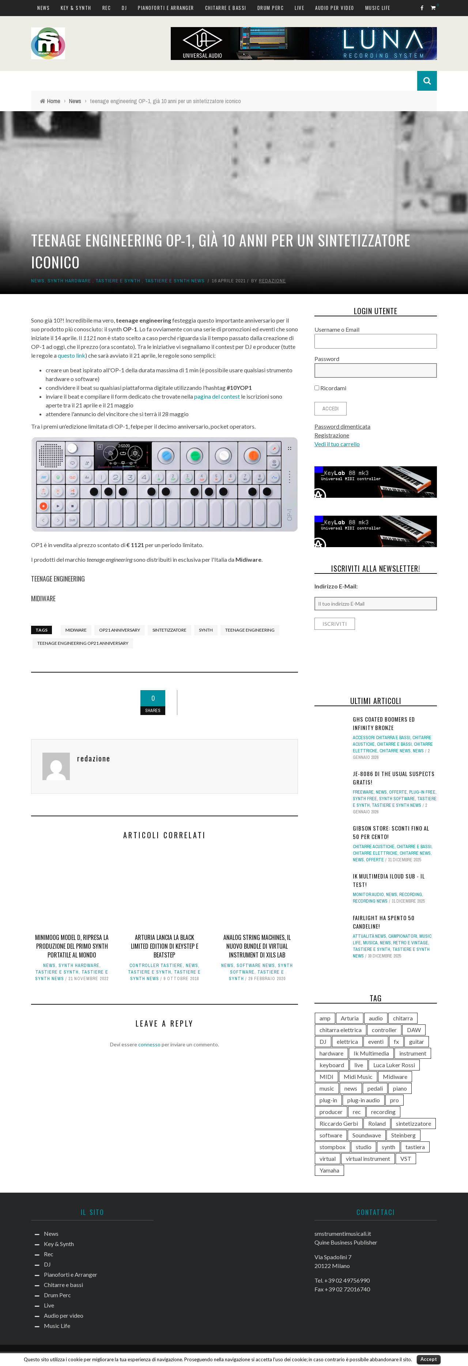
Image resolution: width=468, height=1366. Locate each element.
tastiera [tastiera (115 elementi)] (415, 1146)
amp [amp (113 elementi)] (325, 1018)
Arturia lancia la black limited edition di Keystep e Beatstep (164, 946)
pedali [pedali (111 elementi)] (375, 1088)
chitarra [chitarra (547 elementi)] (403, 1018)
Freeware (363, 792)
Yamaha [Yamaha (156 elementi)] (329, 1170)
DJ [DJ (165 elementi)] (323, 1041)
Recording (410, 895)
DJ (124, 7)
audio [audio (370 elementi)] (376, 1018)
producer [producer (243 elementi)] (331, 1111)
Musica (370, 943)
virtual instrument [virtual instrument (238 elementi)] (368, 1158)
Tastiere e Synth (117, 281)
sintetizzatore (169, 630)
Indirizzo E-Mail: (336, 586)
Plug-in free (422, 792)
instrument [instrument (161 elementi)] (412, 1053)
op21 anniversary (119, 630)
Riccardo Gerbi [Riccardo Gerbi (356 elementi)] (339, 1123)
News (43, 7)
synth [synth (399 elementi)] (388, 1146)
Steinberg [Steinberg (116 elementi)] (403, 1135)
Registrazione (331, 435)
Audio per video (334, 7)
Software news (256, 965)
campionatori (402, 936)
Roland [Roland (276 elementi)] (377, 1123)
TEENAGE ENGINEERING (58, 578)
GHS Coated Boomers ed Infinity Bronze (384, 723)
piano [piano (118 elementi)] (400, 1088)
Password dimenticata (342, 426)
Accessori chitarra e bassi (381, 738)
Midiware (76, 630)
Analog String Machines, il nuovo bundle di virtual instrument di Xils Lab (257, 946)
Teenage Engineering (250, 630)
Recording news (370, 901)
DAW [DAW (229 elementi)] (414, 1029)
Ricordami (330, 387)
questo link (71, 355)
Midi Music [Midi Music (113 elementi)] (358, 1076)
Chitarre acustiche (374, 847)
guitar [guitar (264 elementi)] (416, 1041)
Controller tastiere (156, 965)
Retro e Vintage (410, 943)
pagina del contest (217, 396)
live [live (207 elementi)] (358, 1064)
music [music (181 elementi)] (327, 1088)
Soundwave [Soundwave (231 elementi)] (366, 1135)
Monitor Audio (368, 895)
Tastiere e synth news (175, 281)
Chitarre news (395, 751)
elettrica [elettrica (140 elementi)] (347, 1041)
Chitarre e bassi (225, 7)
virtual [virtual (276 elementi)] (328, 1158)
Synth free (365, 799)
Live (299, 7)
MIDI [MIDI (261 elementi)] (326, 1076)
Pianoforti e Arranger (166, 7)
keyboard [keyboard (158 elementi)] (332, 1064)
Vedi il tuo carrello (337, 443)
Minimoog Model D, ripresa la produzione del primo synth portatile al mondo (72, 946)
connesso (149, 1044)
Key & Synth (76, 7)
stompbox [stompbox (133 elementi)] (333, 1146)
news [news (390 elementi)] (350, 1088)
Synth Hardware (69, 281)
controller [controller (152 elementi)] (384, 1029)
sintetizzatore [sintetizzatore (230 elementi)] (413, 1123)
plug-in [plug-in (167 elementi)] (328, 1099)
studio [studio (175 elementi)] (363, 1146)
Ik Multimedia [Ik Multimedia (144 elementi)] (371, 1053)
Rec (106, 7)
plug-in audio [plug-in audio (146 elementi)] (363, 1099)
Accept (428, 1359)
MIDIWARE (43, 598)
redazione (272, 281)
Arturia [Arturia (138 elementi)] (350, 1018)
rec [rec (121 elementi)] (357, 1111)
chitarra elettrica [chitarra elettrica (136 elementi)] (341, 1029)
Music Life (377, 7)
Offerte (398, 792)
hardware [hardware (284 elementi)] (331, 1053)
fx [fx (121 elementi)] (396, 1041)
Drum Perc (270, 7)
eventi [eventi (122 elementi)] (376, 1041)
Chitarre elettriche (375, 853)
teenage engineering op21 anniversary (82, 643)
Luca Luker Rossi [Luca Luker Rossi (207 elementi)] (394, 1064)
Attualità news (369, 936)
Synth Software (397, 799)
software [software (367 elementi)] (331, 1135)
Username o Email (336, 329)
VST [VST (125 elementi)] (405, 1158)
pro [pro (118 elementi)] (394, 1099)
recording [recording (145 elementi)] (383, 1111)
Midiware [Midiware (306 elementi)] (395, 1076)
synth (206, 630)
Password (326, 358)
